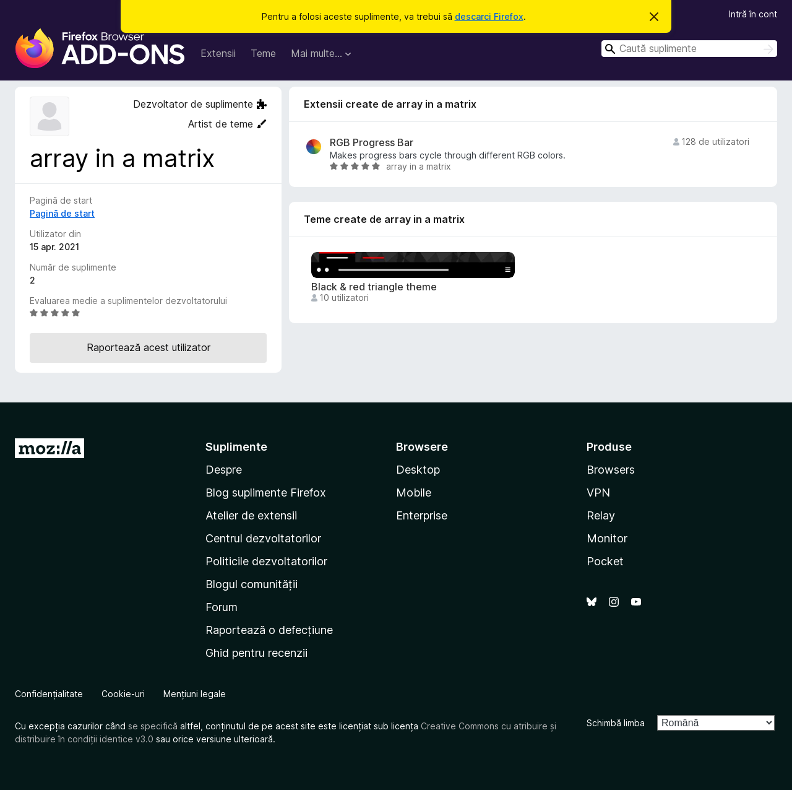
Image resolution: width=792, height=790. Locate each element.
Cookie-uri (123, 693)
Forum (221, 607)
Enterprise (421, 515)
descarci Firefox (489, 16)
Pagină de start (62, 213)
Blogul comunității (251, 584)
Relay (601, 515)
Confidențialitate (49, 693)
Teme (263, 53)
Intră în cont (753, 14)
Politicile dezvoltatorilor (266, 561)
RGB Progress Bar (371, 143)
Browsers (611, 469)
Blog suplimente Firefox (265, 492)
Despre (223, 469)
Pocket (605, 561)
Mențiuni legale (194, 693)
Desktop (418, 469)
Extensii (218, 53)
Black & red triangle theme (374, 287)
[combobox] (689, 48)
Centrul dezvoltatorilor (263, 538)
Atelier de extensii (251, 515)
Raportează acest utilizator (148, 347)
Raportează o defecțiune (269, 629)
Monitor (607, 538)
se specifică (153, 726)
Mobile (413, 492)
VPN (598, 492)
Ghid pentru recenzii (256, 652)
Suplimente (236, 446)
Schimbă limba (616, 723)
